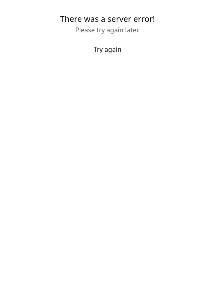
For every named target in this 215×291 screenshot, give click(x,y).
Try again (107, 49)
